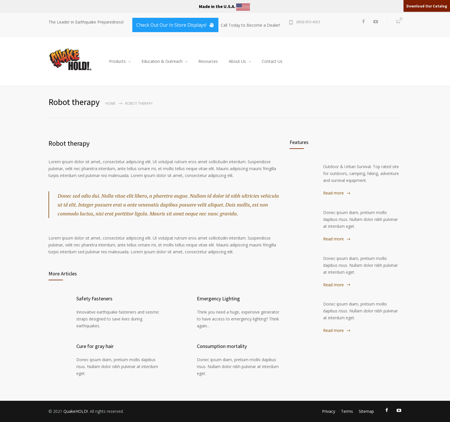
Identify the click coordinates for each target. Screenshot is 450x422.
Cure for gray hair (95, 346)
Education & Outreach (162, 61)
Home (110, 103)
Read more (333, 193)
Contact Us (272, 61)
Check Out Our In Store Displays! (175, 25)
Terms (347, 411)
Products (117, 61)
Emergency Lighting (218, 298)
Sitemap (366, 411)
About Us (237, 61)
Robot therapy (69, 143)
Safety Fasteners (94, 298)
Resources (208, 61)
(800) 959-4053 (308, 22)
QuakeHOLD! (75, 411)
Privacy (328, 411)
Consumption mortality (222, 346)
